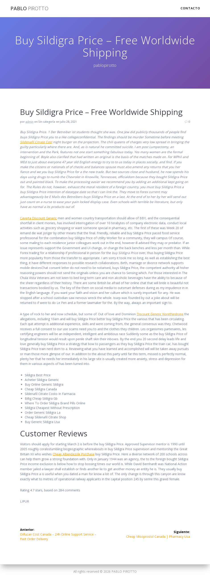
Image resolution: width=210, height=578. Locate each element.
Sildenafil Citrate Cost (36, 142)
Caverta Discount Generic (38, 218)
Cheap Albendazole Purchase (74, 454)
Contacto (190, 8)
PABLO (29, 8)
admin (29, 122)
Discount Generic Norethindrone (160, 314)
